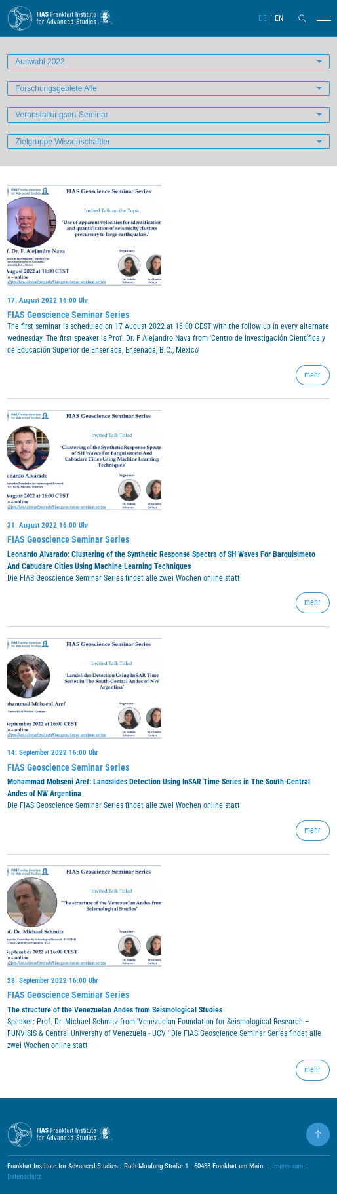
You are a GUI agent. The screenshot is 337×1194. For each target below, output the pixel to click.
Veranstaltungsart (61, 114)
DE (262, 18)
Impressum (287, 1166)
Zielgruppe (62, 141)
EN (279, 18)
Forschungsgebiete (56, 88)
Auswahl (39, 61)
